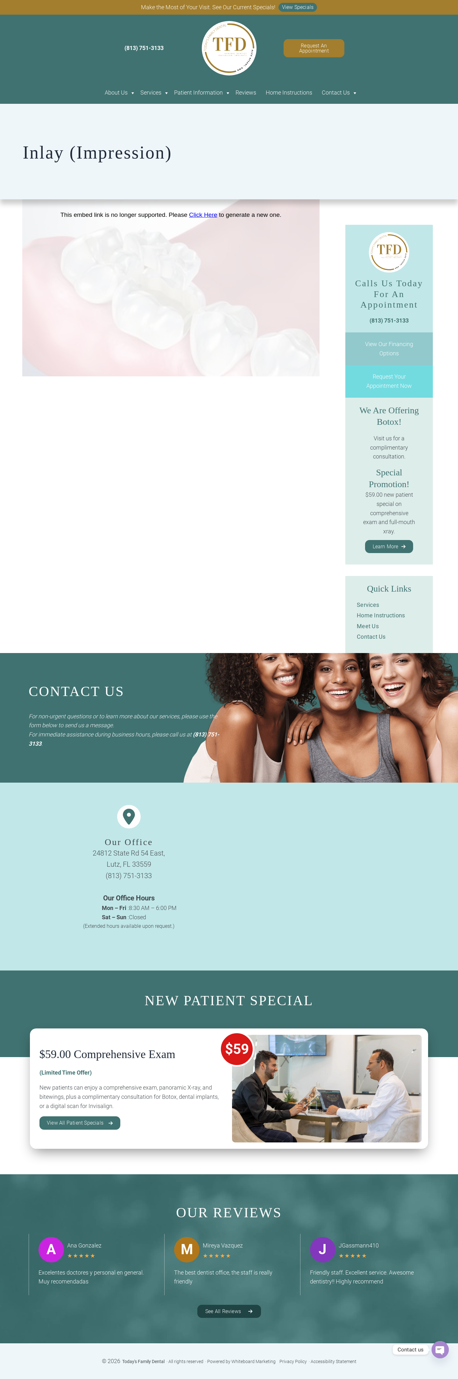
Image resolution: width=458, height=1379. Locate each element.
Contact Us (336, 92)
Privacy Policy (293, 1361)
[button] (297, 7)
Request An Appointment (314, 48)
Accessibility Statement (333, 1361)
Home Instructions (289, 92)
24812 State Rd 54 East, (129, 853)
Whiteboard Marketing (253, 1361)
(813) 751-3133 (129, 876)
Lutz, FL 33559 (129, 864)
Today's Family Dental (143, 1361)
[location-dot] (129, 816)
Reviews (246, 92)
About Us (116, 92)
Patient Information (198, 92)
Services (150, 92)
